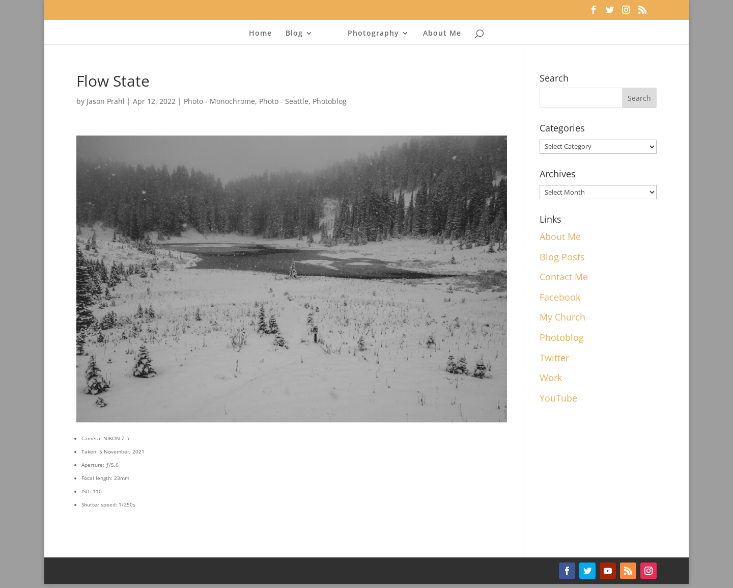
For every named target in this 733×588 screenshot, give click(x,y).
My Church (562, 317)
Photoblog (330, 101)
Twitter (554, 358)
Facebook (560, 297)
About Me (442, 34)
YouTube (558, 398)
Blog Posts (562, 257)
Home (260, 34)
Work (551, 377)
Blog (294, 34)
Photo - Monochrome (219, 101)
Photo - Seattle (283, 101)
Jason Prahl (106, 101)
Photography (373, 34)
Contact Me (564, 277)
